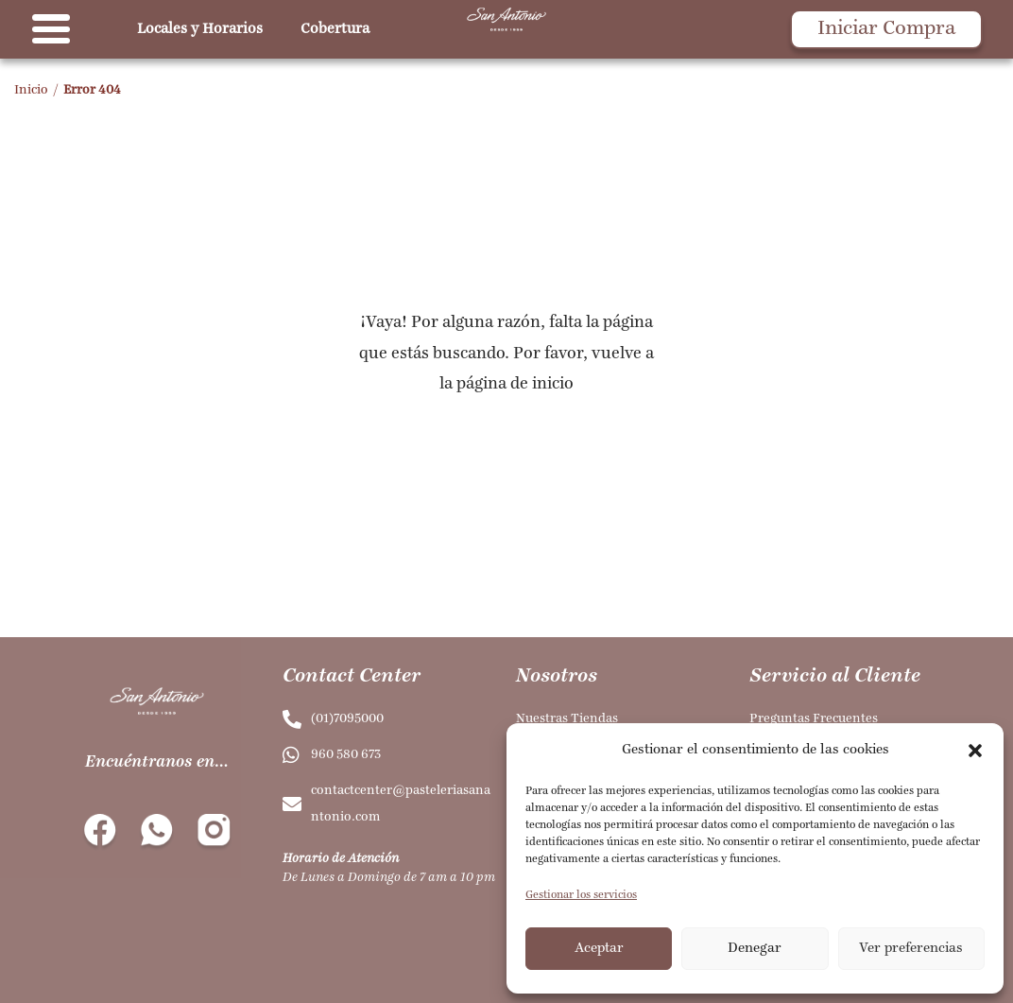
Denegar (754, 949)
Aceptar (599, 949)
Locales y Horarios (200, 29)
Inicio (31, 90)
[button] (975, 750)
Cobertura (334, 29)
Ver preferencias (911, 949)
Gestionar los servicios (581, 895)
